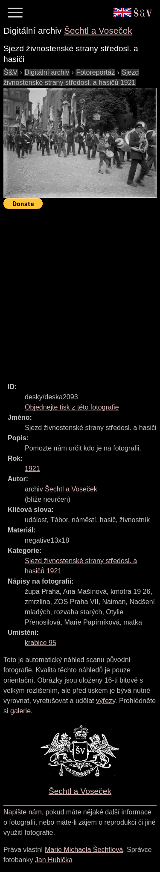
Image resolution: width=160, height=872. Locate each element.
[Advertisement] (80, 292)
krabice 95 (40, 642)
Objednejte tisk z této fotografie (72, 407)
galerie (20, 711)
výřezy (105, 700)
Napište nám (22, 812)
